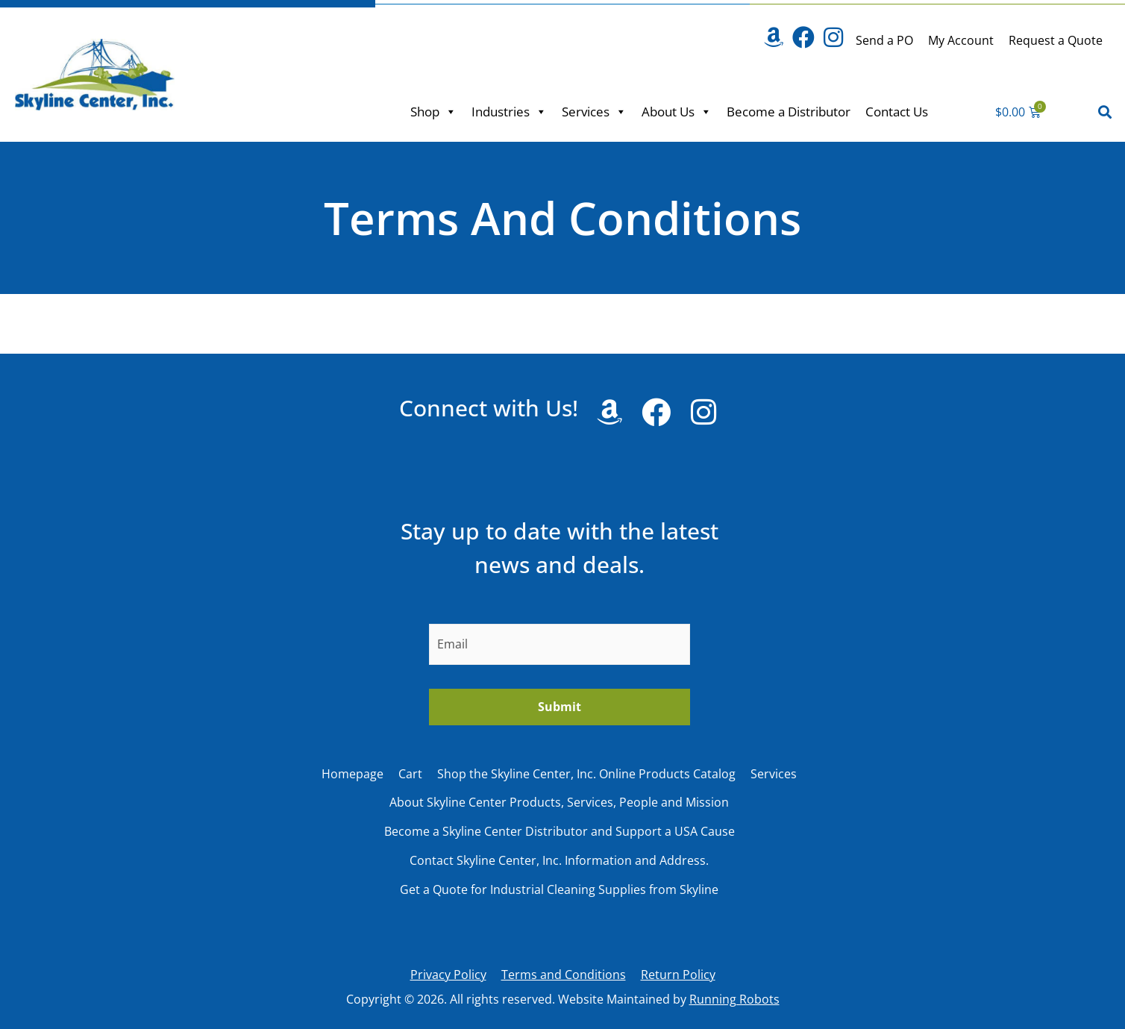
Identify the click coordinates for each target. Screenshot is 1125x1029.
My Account (961, 40)
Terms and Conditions (563, 974)
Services (594, 111)
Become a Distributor (788, 111)
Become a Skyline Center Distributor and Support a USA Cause (559, 831)
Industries (509, 111)
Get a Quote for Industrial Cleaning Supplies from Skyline (559, 889)
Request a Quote (1056, 40)
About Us (677, 111)
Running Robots (734, 999)
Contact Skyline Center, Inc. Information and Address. (559, 860)
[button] (1105, 111)
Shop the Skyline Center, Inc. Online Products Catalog (586, 774)
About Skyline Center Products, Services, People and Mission (559, 802)
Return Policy (678, 974)
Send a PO (884, 40)
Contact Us (896, 111)
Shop (433, 111)
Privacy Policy (448, 974)
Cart (410, 774)
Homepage (352, 774)
